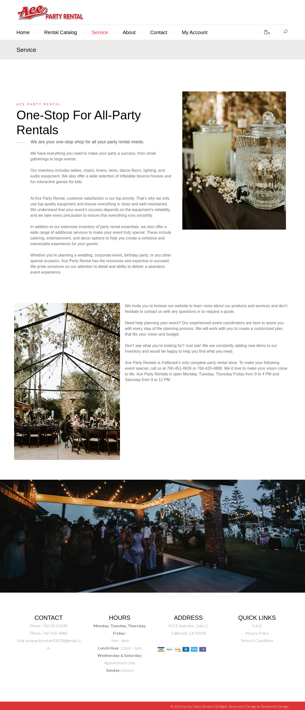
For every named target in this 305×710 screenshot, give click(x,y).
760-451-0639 (54, 625)
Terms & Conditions (257, 640)
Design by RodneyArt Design (267, 706)
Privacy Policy (257, 633)
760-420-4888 (54, 633)
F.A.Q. (257, 625)
